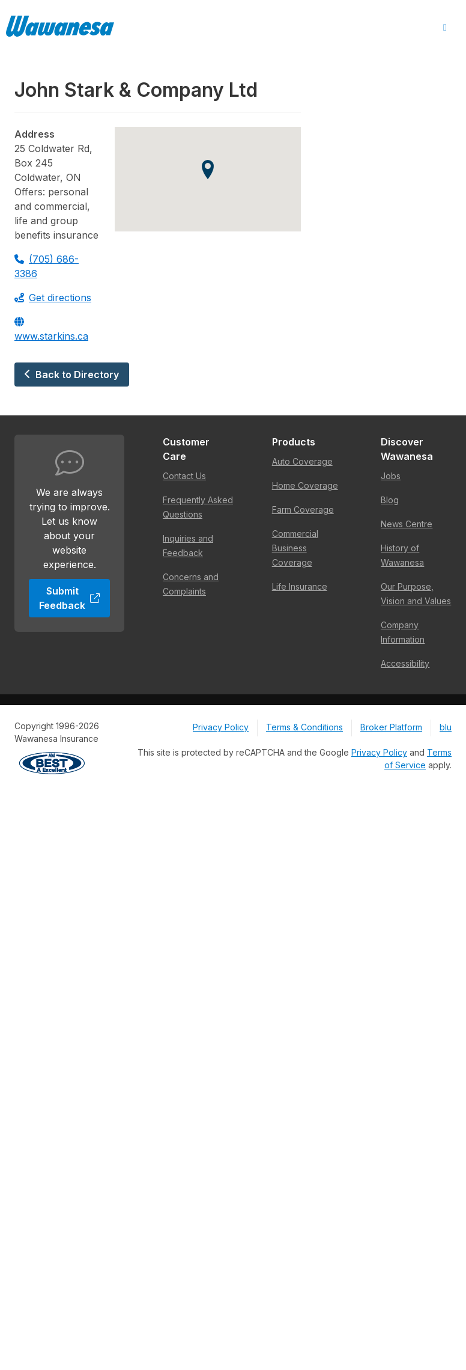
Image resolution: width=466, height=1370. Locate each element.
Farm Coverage (303, 509)
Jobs (391, 476)
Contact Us (184, 476)
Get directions (52, 298)
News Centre (406, 524)
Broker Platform (391, 727)
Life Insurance (299, 586)
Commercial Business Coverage (295, 547)
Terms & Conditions (304, 727)
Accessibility (405, 663)
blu (446, 727)
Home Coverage (305, 485)
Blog (390, 500)
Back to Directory (72, 374)
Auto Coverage (302, 461)
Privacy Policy (221, 727)
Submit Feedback (69, 598)
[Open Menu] (445, 28)
